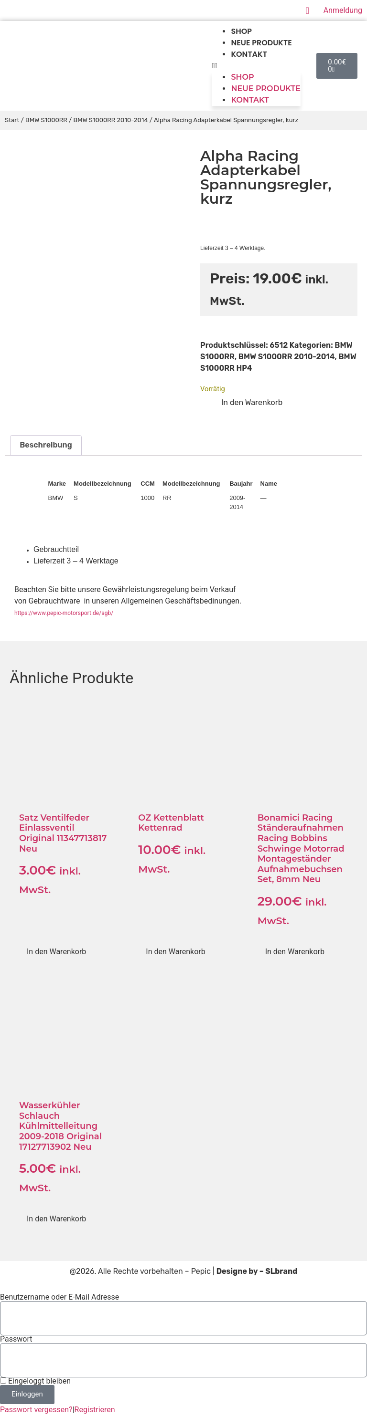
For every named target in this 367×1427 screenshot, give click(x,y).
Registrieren (95, 1409)
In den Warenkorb (251, 402)
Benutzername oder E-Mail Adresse (59, 1297)
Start (12, 120)
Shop (241, 31)
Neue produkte (261, 42)
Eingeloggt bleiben (35, 1381)
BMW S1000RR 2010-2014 (110, 120)
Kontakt (249, 54)
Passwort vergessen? (36, 1409)
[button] (256, 66)
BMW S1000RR (46, 120)
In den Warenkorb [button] (56, 951)
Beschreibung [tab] (46, 444)
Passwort (16, 1339)
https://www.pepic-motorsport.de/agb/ (63, 613)
